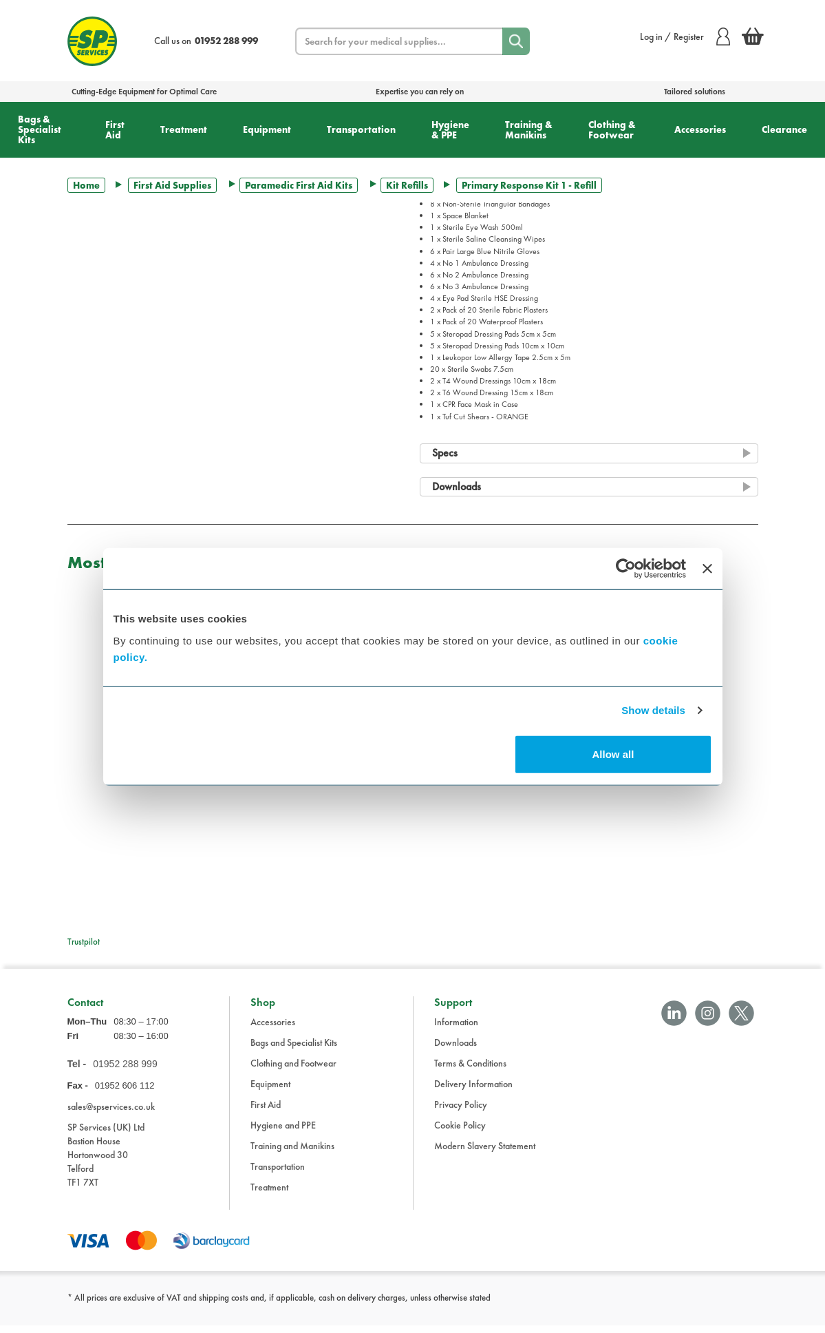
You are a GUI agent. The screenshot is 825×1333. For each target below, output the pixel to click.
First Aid (115, 129)
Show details (653, 710)
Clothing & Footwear (612, 129)
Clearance (784, 129)
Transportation (361, 129)
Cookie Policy (460, 1132)
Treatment (183, 129)
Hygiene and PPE (283, 1132)
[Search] (516, 41)
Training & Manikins (529, 129)
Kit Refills (407, 185)
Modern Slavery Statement (484, 1153)
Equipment (267, 129)
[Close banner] (707, 569)
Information (456, 1029)
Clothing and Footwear (293, 1070)
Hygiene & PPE (450, 129)
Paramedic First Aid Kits (298, 185)
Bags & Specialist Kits (39, 129)
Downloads (455, 1050)
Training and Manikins (292, 1153)
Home (86, 185)
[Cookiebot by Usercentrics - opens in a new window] (626, 568)
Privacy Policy (460, 1112)
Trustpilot (83, 941)
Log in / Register (685, 36)
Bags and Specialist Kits (293, 1050)
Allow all (613, 753)
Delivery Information (473, 1091)
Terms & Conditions (470, 1070)
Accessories (700, 129)
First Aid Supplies (172, 185)
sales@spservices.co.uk (111, 1114)
